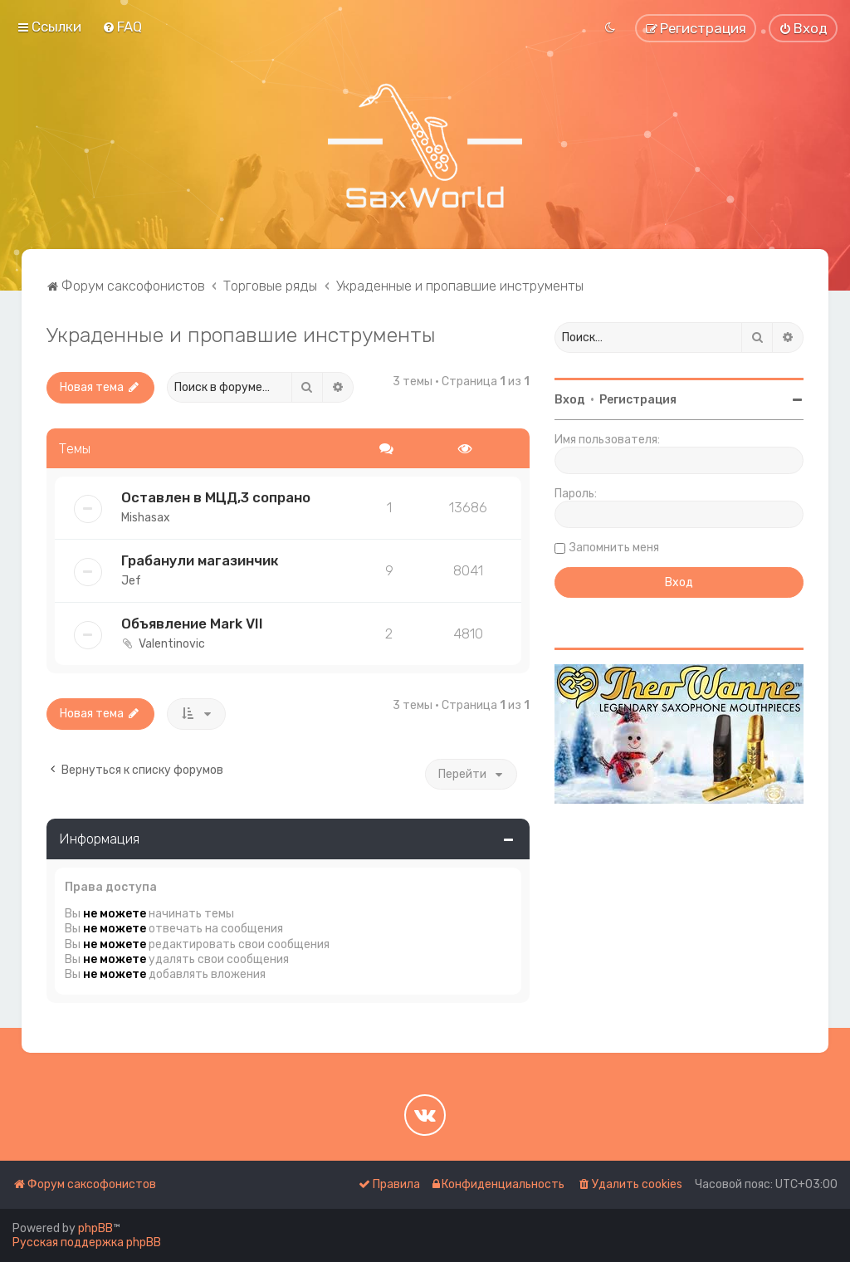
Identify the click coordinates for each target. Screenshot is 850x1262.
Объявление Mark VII (192, 623)
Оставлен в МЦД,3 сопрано (215, 497)
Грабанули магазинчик (200, 560)
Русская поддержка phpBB (86, 1242)
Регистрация (638, 400)
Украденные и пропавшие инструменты (241, 334)
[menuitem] (122, 26)
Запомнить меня (614, 548)
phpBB (95, 1228)
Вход (569, 400)
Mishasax (145, 518)
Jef (131, 581)
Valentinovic (172, 644)
